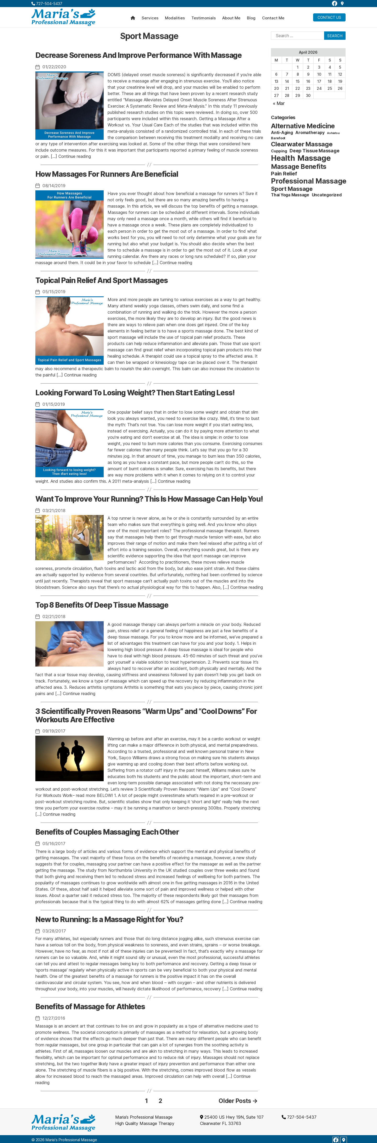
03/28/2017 (54, 929)
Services (150, 18)
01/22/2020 (54, 66)
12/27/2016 (53, 1016)
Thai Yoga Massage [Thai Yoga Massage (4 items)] (290, 194)
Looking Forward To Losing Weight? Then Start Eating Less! (135, 392)
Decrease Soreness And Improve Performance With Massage (138, 55)
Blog (251, 18)
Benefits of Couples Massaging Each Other (107, 830)
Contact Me (273, 18)
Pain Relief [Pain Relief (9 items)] (284, 173)
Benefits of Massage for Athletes (90, 1005)
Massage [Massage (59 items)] (314, 158)
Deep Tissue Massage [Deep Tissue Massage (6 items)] (314, 150)
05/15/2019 (53, 291)
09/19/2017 (53, 730)
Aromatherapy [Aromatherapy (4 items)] (309, 132)
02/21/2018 (53, 615)
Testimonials (203, 18)
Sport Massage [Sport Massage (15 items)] (292, 188)
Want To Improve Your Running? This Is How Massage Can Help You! (149, 498)
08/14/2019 (53, 185)
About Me (231, 18)
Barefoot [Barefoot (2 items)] (278, 138)
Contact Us (329, 17)
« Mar (279, 103)
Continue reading (74, 156)
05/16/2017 (53, 842)
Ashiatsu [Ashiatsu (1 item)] (333, 133)
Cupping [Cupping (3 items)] (279, 151)
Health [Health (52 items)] (283, 158)
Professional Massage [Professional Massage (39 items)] (308, 181)
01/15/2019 (53, 403)
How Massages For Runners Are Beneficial (106, 173)
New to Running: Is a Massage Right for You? (109, 917)
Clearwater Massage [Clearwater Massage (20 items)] (302, 144)
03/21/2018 (53, 509)
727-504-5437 (46, 3)
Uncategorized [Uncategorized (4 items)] (327, 194)
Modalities (175, 18)
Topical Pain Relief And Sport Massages (101, 279)
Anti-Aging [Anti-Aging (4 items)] (282, 132)
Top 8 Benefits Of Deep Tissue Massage (101, 604)
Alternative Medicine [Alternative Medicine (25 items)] (303, 126)
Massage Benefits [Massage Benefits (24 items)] (298, 166)
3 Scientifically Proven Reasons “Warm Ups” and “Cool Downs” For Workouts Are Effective (146, 714)
